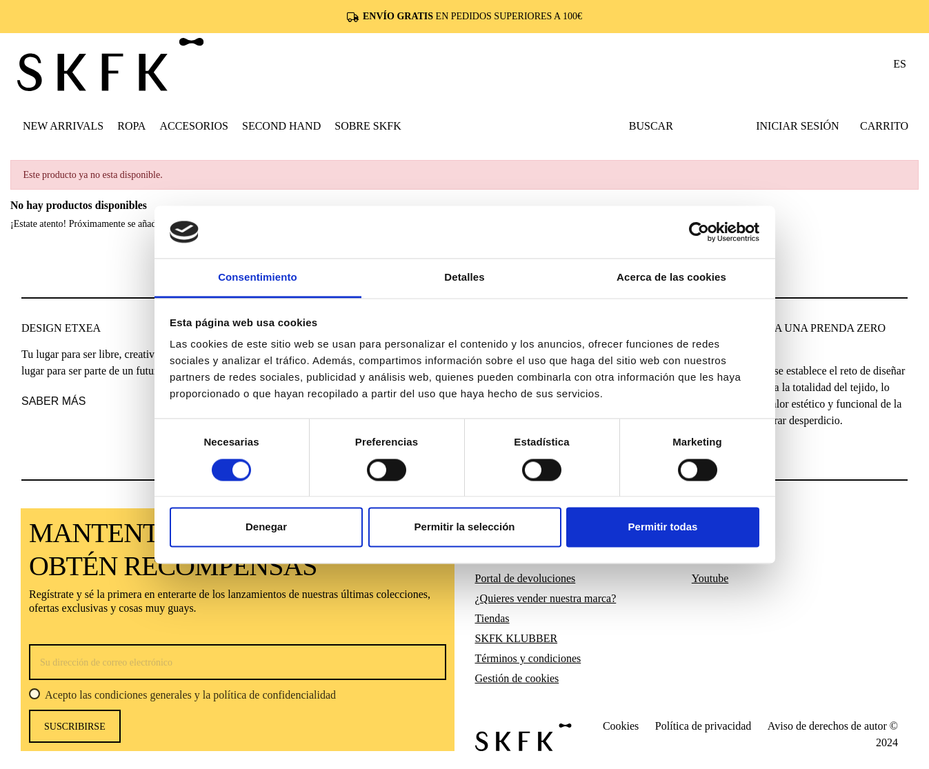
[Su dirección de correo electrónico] (237, 662)
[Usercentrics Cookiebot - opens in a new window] (699, 231)
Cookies (621, 726)
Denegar (266, 527)
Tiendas (492, 618)
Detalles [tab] (464, 277)
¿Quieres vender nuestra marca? (546, 598)
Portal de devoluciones (525, 578)
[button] (131, 125)
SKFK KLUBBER (516, 638)
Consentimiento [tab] (257, 277)
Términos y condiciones (528, 658)
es (899, 64)
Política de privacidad (703, 726)
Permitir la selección (464, 527)
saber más (53, 401)
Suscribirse (75, 726)
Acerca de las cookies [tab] (671, 277)
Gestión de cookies (517, 678)
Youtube (710, 578)
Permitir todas (663, 527)
